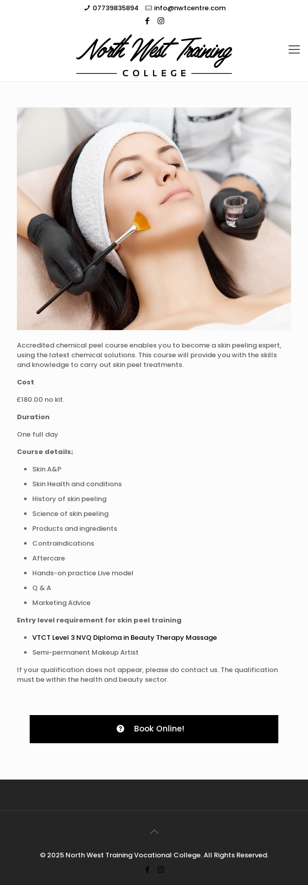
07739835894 (116, 8)
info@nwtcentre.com (190, 8)
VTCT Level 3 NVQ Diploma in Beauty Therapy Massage (124, 637)
